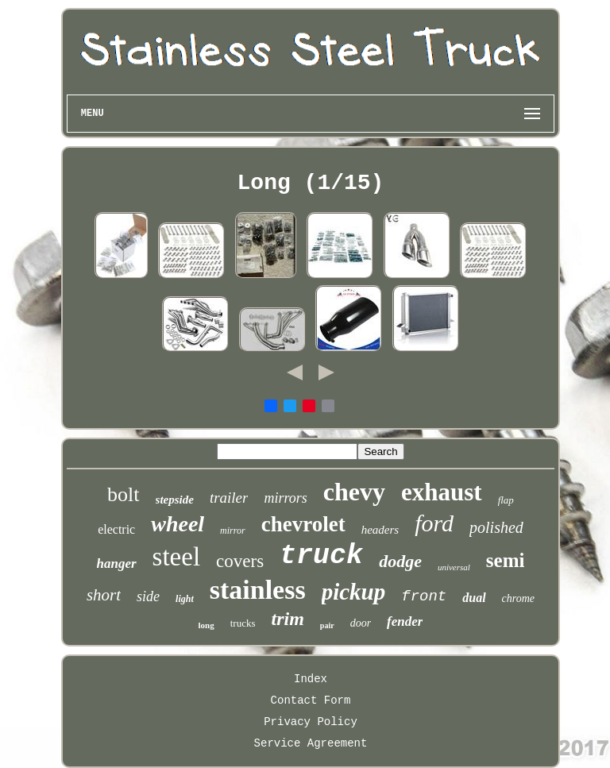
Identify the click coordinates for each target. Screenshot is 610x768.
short (104, 594)
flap (506, 500)
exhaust (441, 492)
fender (405, 621)
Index (310, 679)
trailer (229, 497)
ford (434, 523)
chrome (518, 598)
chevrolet (303, 524)
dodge (400, 561)
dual (473, 597)
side (148, 596)
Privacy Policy (310, 722)
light (185, 598)
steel (176, 556)
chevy (354, 491)
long (206, 625)
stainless (258, 589)
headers (380, 529)
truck (321, 556)
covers (240, 561)
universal (454, 567)
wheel (177, 523)
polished (496, 527)
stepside (175, 499)
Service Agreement (311, 743)
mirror (232, 530)
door (360, 623)
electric (116, 529)
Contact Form (311, 700)
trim (288, 618)
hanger (117, 563)
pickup (354, 591)
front (423, 596)
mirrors (285, 498)
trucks (243, 623)
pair (327, 625)
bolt (123, 494)
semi (505, 560)
